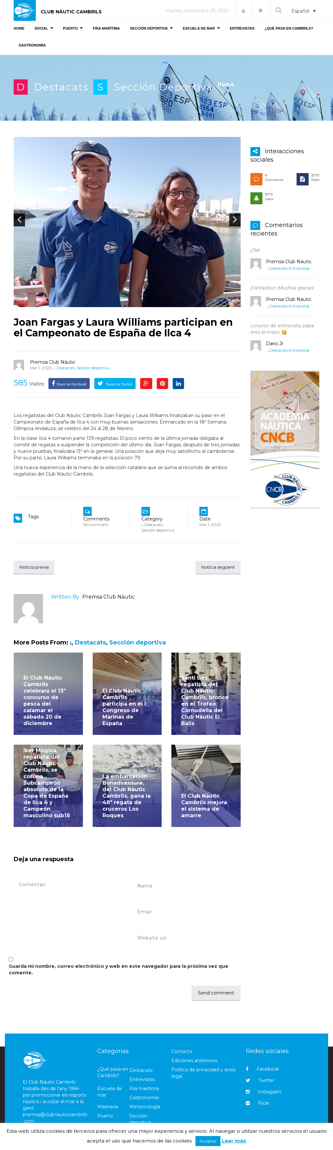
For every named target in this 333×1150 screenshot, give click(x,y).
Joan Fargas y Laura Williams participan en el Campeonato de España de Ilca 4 (123, 327)
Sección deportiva (163, 87)
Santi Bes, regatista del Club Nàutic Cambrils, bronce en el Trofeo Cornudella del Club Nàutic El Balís (205, 701)
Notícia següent (216, 567)
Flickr (258, 1104)
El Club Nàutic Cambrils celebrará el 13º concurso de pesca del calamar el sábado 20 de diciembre (44, 701)
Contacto (182, 1052)
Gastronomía (144, 1098)
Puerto (105, 1116)
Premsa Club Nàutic (52, 362)
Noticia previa (35, 567)
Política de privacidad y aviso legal (203, 1073)
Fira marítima (144, 1089)
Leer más (234, 1141)
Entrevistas (299, 268)
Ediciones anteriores (194, 1061)
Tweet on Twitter (118, 384)
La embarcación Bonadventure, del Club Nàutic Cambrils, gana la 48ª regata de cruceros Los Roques (126, 796)
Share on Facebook (72, 384)
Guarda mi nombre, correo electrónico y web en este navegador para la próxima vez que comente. (118, 970)
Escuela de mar (109, 1092)
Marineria (107, 1107)
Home (226, 84)
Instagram (263, 1092)
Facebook (262, 1070)
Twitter (260, 1081)
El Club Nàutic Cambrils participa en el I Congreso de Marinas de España (124, 707)
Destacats (61, 87)
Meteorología (144, 1107)
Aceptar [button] (208, 1140)
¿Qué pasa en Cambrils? (112, 1073)
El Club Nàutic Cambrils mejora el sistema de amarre (204, 806)
